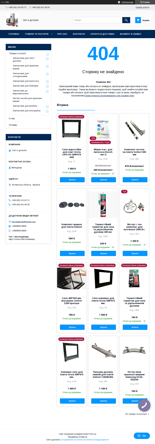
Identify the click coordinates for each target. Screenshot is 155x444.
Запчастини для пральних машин (26, 67)
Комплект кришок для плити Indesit (71, 225)
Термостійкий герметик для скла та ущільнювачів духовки (134, 302)
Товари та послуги (36, 34)
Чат (142, 435)
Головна (14, 34)
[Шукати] (126, 20)
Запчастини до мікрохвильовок (20, 92)
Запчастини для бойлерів (25, 86)
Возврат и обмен (130, 34)
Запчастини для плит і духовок (24, 59)
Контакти (79, 34)
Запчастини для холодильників (21, 74)
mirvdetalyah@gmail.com (24, 221)
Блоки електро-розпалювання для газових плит (109, 95)
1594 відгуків (127, 2)
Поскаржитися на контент (72, 440)
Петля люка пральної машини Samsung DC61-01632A (134, 376)
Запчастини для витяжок (25, 106)
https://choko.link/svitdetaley (22, 239)
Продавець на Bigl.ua (77, 437)
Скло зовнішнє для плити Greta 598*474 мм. (103, 300)
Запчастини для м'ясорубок (26, 110)
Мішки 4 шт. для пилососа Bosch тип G (103, 152)
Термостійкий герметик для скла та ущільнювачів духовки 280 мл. (103, 228)
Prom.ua (92, 434)
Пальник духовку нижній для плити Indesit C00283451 (103, 374)
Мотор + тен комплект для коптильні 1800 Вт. (134, 227)
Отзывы (13, 125)
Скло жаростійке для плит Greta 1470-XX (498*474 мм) (71, 153)
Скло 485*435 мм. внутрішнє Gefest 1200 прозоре (71, 300)
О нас (12, 118)
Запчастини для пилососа (26, 81)
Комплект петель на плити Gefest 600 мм (134, 152)
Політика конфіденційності (97, 440)
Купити (72, 180)
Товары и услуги (17, 53)
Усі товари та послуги (136, 414)
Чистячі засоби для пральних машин (27, 99)
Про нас (62, 34)
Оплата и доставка (102, 34)
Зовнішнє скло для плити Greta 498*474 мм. (71, 374)
